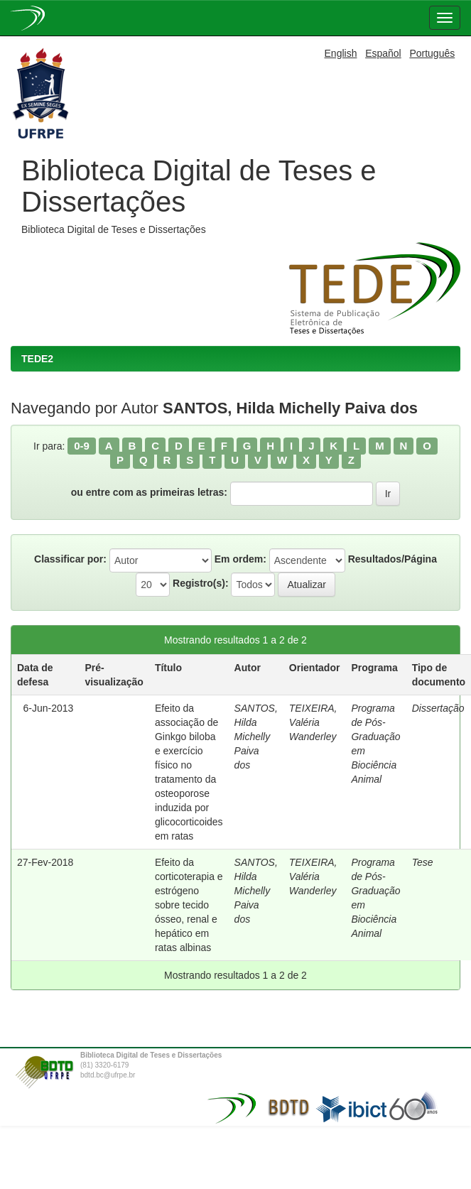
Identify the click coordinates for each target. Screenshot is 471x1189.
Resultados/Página (392, 559)
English (341, 53)
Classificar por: (70, 559)
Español (383, 53)
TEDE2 (37, 358)
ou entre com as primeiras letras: (149, 492)
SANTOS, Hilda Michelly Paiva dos (256, 736)
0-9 (82, 446)
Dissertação (438, 708)
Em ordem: (240, 559)
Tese (422, 862)
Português (432, 53)
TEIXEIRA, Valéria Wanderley (313, 722)
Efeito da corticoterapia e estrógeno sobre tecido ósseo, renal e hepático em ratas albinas (189, 905)
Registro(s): (201, 583)
